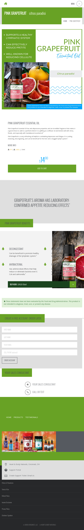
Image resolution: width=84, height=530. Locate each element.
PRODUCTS (18, 417)
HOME (65, 21)
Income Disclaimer (7, 502)
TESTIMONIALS (31, 417)
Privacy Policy (5, 509)
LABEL (25, 148)
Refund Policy (5, 496)
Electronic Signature (7, 515)
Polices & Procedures (7, 483)
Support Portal (15, 470)
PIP (21, 148)
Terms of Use (5, 489)
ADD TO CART (42, 161)
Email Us (30, 475)
